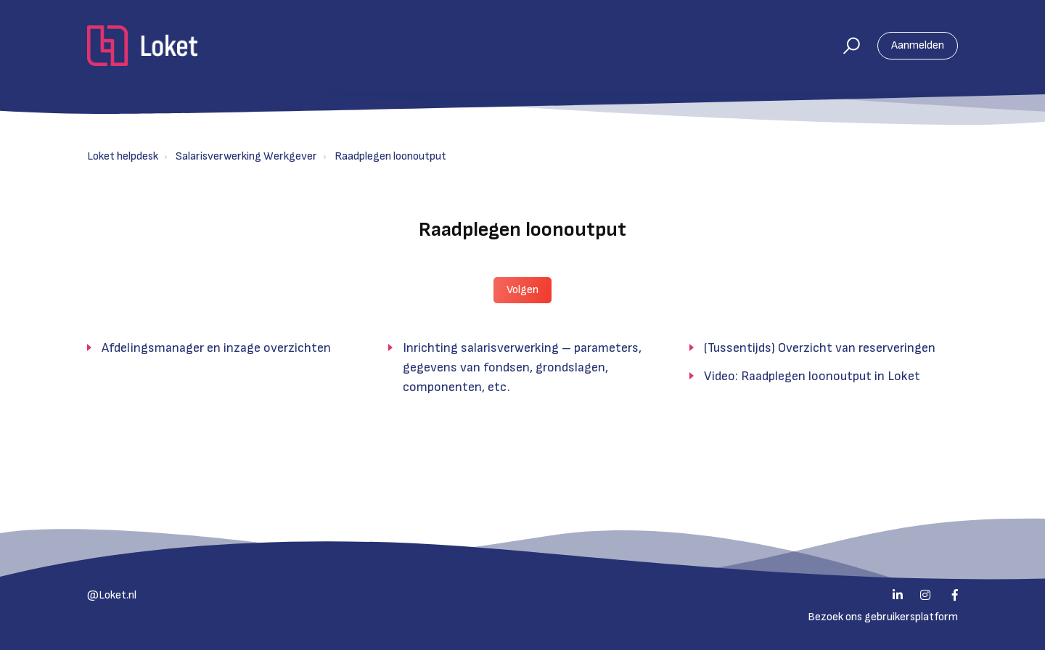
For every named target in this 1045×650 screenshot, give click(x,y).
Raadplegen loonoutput (390, 156)
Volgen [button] (522, 290)
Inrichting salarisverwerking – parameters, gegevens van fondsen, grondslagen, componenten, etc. (522, 367)
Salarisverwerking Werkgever (246, 156)
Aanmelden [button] (917, 45)
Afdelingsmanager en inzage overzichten (216, 347)
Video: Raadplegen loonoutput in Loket (812, 376)
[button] (845, 46)
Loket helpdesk (122, 156)
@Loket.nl (111, 595)
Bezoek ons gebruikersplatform (883, 617)
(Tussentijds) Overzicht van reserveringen (819, 347)
